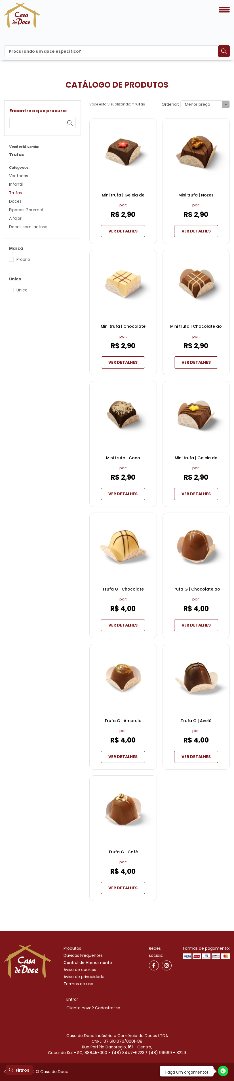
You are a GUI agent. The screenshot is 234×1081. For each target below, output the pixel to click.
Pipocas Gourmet (26, 210)
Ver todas (18, 176)
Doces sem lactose (28, 227)
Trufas (15, 193)
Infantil (16, 184)
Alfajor (15, 218)
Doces (15, 201)
